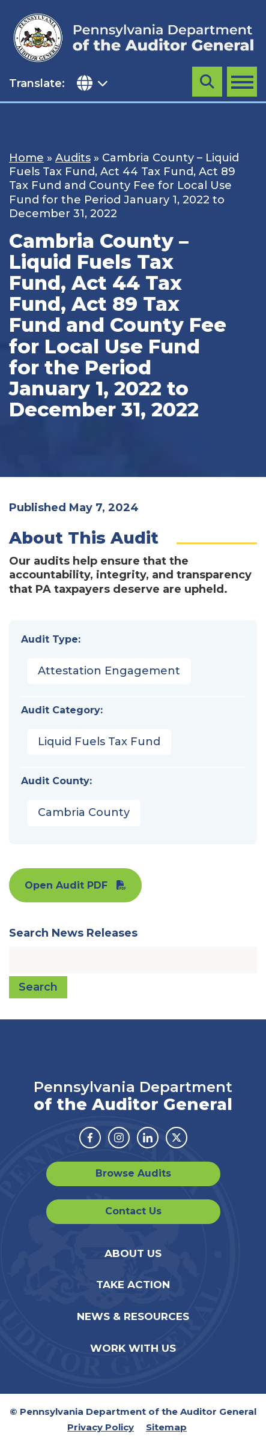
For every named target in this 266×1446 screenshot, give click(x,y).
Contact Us (133, 1211)
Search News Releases (73, 933)
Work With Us (133, 1348)
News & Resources (133, 1316)
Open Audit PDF (66, 885)
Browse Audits (133, 1173)
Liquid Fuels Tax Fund (99, 741)
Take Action (133, 1285)
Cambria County (84, 812)
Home (26, 157)
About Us (133, 1253)
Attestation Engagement (109, 670)
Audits (73, 157)
